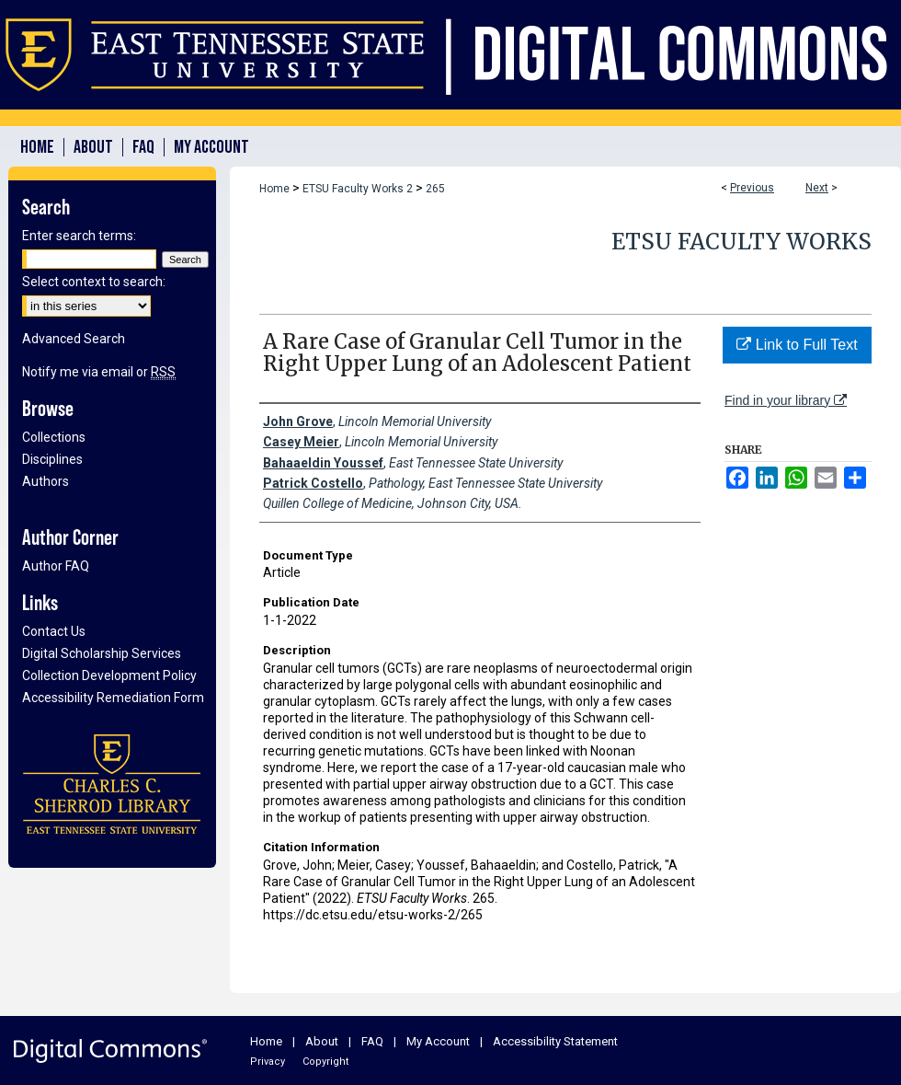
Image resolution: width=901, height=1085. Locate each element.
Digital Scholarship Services (101, 653)
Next (816, 187)
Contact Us (54, 631)
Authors (45, 481)
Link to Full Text (796, 344)
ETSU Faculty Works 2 (357, 188)
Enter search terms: (79, 235)
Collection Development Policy (109, 675)
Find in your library (785, 400)
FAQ (372, 1041)
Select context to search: (93, 281)
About (321, 1041)
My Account (438, 1041)
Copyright (325, 1062)
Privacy (267, 1062)
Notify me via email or (99, 371)
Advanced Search (73, 338)
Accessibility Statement (555, 1041)
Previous (752, 187)
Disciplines (52, 459)
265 (435, 188)
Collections (54, 437)
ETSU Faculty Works (741, 241)
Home (274, 188)
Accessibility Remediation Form (113, 697)
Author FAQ (55, 566)
